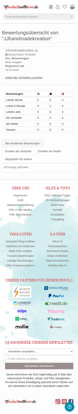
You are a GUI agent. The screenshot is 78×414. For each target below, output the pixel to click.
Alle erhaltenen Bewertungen (22, 143)
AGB (20, 200)
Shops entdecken (57, 255)
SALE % (58, 241)
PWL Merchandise (20, 214)
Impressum (20, 195)
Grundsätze (57, 214)
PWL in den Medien (20, 209)
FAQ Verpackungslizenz (20, 265)
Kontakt (57, 209)
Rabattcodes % (57, 265)
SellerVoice (57, 205)
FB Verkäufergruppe (57, 200)
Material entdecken (57, 260)
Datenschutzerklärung (20, 205)
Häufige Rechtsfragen (20, 260)
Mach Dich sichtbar (20, 251)
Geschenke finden (58, 251)
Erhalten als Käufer (49, 151)
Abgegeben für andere (18, 159)
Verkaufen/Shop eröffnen (21, 241)
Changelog (57, 219)
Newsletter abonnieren (39, 366)
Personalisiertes (57, 246)
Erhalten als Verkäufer (18, 151)
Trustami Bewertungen (20, 255)
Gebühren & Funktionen (20, 246)
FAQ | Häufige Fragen (57, 195)
